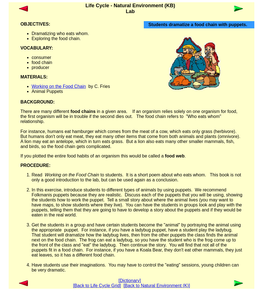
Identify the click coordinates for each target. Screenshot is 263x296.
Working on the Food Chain (59, 86)
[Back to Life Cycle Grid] (97, 285)
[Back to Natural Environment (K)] (156, 285)
